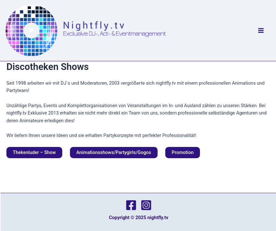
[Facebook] (131, 205)
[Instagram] (146, 205)
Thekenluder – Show (34, 152)
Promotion (183, 152)
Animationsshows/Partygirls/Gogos (113, 152)
